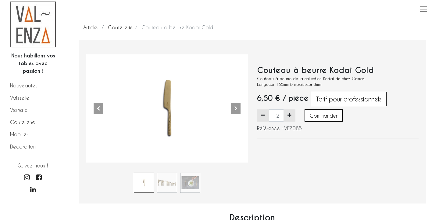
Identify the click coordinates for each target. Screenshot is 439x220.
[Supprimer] (263, 115)
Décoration (23, 146)
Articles (91, 27)
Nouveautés (23, 85)
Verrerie (18, 110)
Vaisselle (19, 98)
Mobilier (19, 134)
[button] (98, 108)
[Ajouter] (289, 115)
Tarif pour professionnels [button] (348, 99)
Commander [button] (323, 116)
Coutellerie (22, 122)
